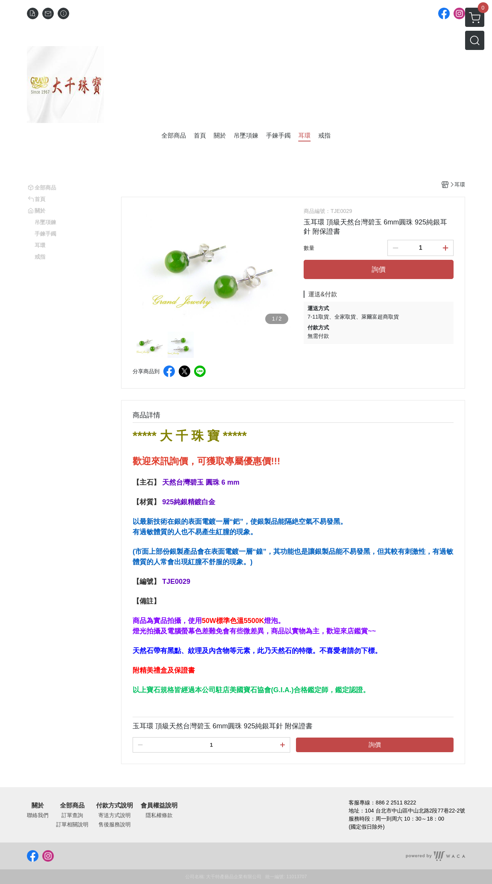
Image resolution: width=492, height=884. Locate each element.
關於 (38, 806)
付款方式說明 (114, 806)
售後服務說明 (114, 824)
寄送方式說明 (114, 815)
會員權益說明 (159, 806)
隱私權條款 (159, 815)
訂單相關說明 (72, 824)
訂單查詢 (72, 815)
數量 (309, 248)
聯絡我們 (37, 815)
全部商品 (72, 806)
